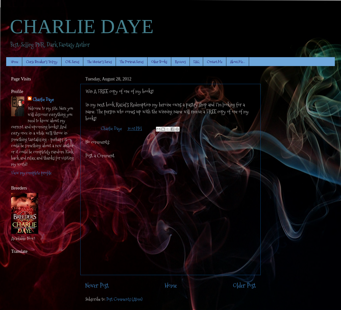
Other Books (159, 61)
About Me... (237, 61)
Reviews (180, 61)
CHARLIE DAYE (81, 26)
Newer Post (97, 285)
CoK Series (72, 61)
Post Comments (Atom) (125, 299)
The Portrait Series (132, 61)
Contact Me (214, 61)
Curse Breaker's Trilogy (42, 61)
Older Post (244, 285)
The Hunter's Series (99, 61)
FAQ (196, 61)
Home (14, 61)
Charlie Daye (43, 99)
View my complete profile (31, 173)
